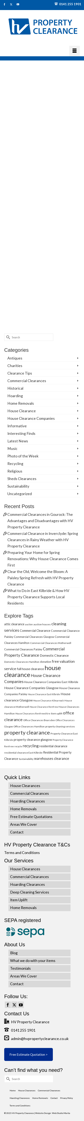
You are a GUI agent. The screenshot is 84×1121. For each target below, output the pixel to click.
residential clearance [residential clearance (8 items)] (53, 746)
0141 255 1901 (68, 4)
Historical (15, 388)
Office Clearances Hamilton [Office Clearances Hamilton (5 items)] (29, 726)
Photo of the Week (23, 456)
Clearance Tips (19, 373)
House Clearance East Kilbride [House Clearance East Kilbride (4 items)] (44, 694)
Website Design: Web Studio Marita (52, 1113)
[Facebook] (8, 1005)
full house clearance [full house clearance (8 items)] (30, 669)
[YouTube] (21, 1005)
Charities (14, 365)
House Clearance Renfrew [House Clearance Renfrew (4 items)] (44, 706)
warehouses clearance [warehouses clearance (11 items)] (51, 758)
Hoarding (15, 396)
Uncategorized (19, 494)
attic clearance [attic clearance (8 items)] (14, 624)
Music (12, 448)
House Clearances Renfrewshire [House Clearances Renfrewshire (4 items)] (32, 713)
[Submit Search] (7, 337)
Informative (17, 426)
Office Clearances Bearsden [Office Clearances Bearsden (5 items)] (39, 720)
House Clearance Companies (31, 418)
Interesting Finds (21, 433)
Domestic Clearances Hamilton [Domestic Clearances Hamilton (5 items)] (21, 661)
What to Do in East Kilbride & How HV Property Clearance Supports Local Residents (38, 596)
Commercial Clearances (26, 381)
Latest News (17, 441)
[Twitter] (14, 1005)
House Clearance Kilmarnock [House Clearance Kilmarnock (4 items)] (48, 700)
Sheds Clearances (21, 478)
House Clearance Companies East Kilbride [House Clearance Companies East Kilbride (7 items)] (51, 682)
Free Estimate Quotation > (28, 1054)
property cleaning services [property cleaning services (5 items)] (60, 726)
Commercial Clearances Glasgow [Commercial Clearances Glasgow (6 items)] (34, 636)
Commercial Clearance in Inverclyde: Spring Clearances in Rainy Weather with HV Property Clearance (42, 539)
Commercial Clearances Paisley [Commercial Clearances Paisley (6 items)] (23, 649)
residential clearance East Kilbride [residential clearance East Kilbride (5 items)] (23, 752)
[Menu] (74, 51)
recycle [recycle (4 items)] (18, 746)
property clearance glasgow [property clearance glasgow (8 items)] (33, 739)
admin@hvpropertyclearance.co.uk (36, 1038)
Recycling (15, 463)
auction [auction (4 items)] (29, 624)
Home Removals (20, 403)
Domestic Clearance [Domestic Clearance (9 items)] (54, 655)
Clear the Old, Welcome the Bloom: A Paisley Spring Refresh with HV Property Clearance (40, 577)
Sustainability (18, 486)
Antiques (14, 358)
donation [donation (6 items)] (45, 661)
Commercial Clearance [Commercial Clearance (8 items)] (35, 630)
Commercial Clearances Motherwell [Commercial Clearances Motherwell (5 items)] (50, 643)
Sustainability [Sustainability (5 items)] (26, 758)
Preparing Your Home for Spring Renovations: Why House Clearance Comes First (42, 558)
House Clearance (21, 411)
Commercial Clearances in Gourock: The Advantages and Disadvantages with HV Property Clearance (40, 520)
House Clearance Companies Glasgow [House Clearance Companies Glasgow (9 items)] (31, 688)
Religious (14, 471)
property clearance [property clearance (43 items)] (27, 732)
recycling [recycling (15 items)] (31, 745)
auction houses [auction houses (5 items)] (42, 624)
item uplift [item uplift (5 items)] (56, 713)
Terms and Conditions (22, 852)
